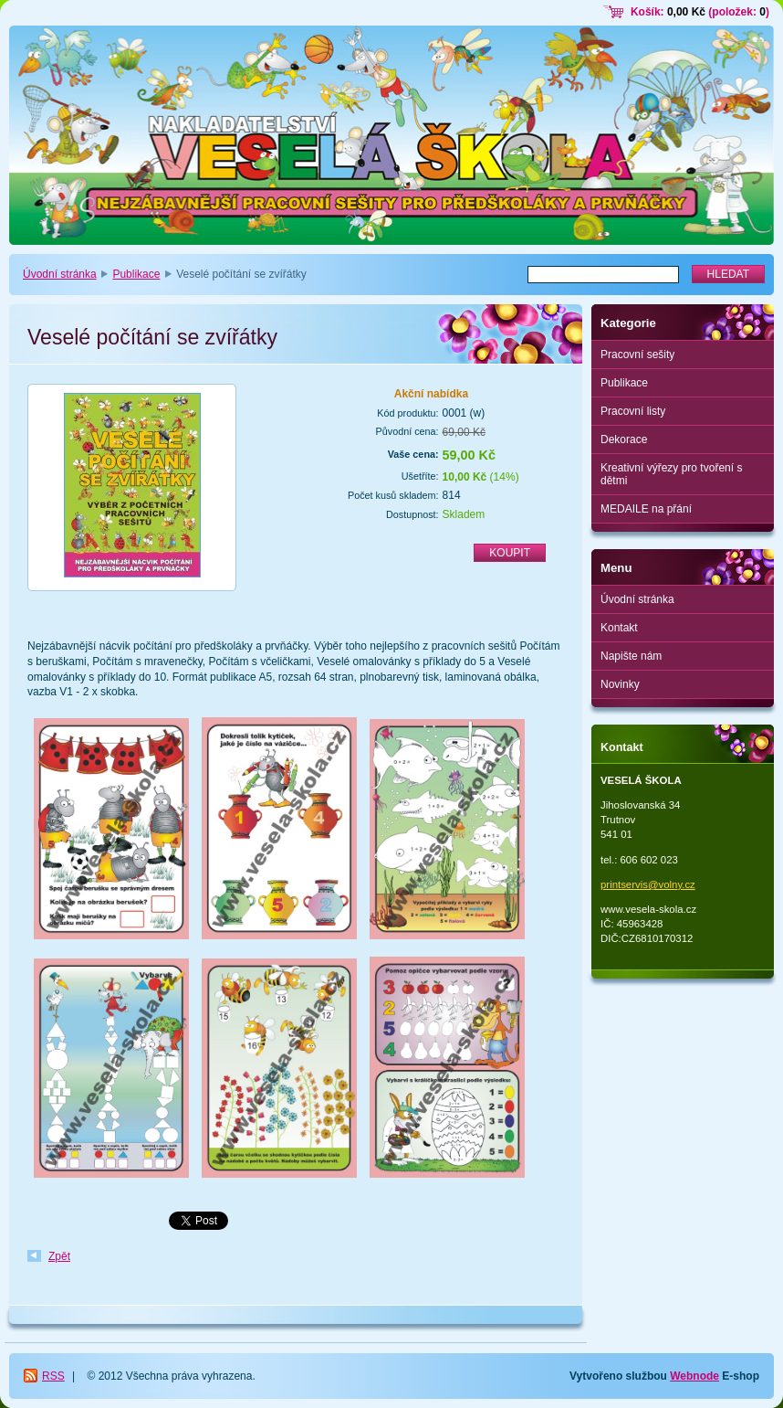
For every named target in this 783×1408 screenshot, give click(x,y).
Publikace (136, 274)
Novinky (620, 684)
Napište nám (631, 656)
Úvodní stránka (60, 274)
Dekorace (623, 439)
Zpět (59, 1256)
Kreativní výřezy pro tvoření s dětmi (671, 474)
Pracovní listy (632, 411)
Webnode (694, 1376)
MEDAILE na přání (646, 509)
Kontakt (619, 627)
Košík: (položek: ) (700, 11)
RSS (53, 1376)
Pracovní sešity (637, 354)
